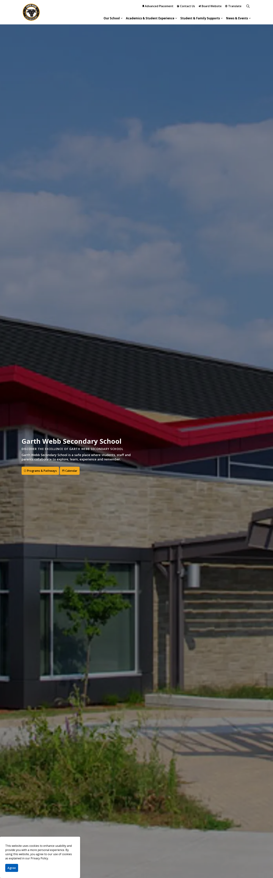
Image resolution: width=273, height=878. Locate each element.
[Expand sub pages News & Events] (249, 18)
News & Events (237, 18)
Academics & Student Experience (150, 18)
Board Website (210, 6)
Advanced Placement (158, 6)
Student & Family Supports (200, 18)
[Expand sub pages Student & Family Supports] (221, 18)
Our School (112, 18)
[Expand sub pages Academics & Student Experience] (176, 18)
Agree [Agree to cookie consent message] (11, 868)
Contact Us (186, 6)
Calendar (69, 471)
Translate (233, 6)
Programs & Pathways (40, 471)
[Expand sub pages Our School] (121, 18)
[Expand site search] (247, 6)
